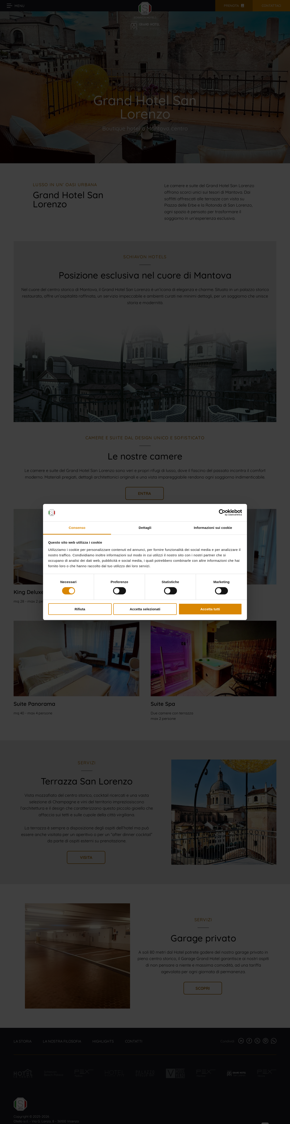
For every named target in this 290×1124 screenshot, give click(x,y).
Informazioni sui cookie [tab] (213, 528)
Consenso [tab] (77, 528)
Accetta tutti (210, 609)
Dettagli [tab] (145, 528)
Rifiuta (80, 609)
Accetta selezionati (145, 609)
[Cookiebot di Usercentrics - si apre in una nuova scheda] (222, 512)
